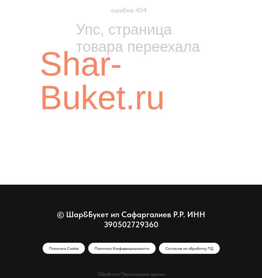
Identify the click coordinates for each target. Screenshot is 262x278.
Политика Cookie (63, 248)
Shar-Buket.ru (102, 80)
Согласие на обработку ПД (189, 248)
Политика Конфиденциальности (122, 248)
